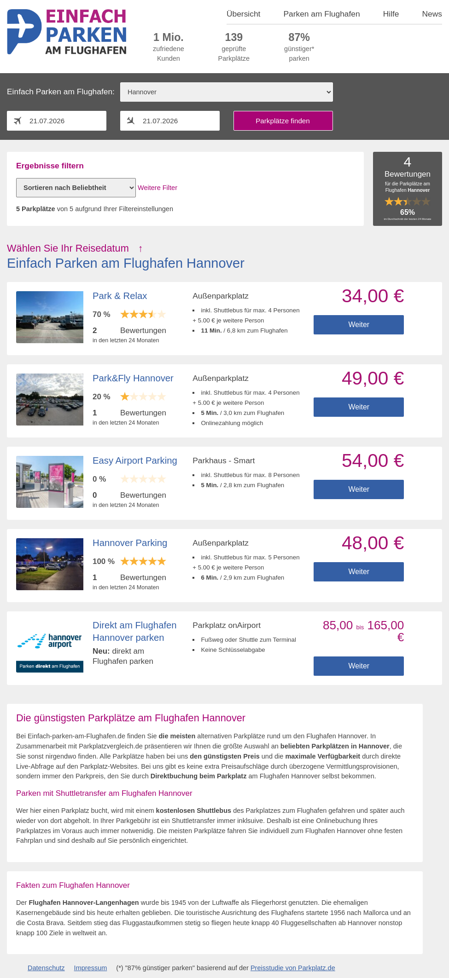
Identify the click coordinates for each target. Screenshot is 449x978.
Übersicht (243, 13)
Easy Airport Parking (135, 460)
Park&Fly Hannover (133, 378)
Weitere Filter (157, 187)
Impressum (90, 968)
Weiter (358, 324)
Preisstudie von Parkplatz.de (293, 968)
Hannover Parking (130, 543)
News (432, 13)
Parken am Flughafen (321, 13)
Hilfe (391, 13)
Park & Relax (120, 296)
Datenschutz (46, 968)
